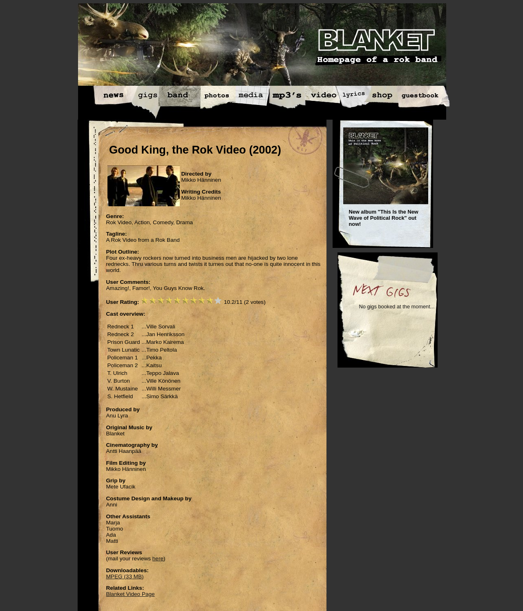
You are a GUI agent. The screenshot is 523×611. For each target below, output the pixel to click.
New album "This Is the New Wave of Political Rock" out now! (383, 218)
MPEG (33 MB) (125, 576)
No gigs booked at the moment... (397, 306)
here (157, 558)
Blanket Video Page (130, 594)
